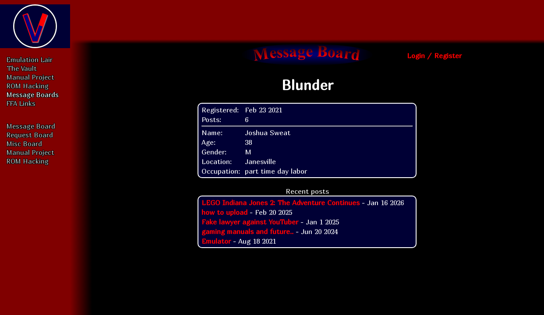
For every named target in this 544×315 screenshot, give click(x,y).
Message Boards (33, 94)
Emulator (216, 241)
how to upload (224, 212)
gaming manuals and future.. (247, 231)
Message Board (31, 126)
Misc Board (24, 143)
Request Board (30, 135)
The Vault (22, 68)
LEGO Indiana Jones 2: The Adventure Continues (280, 202)
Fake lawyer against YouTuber (249, 221)
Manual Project (30, 77)
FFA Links (21, 103)
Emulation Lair (30, 59)
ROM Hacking (28, 86)
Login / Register (434, 55)
